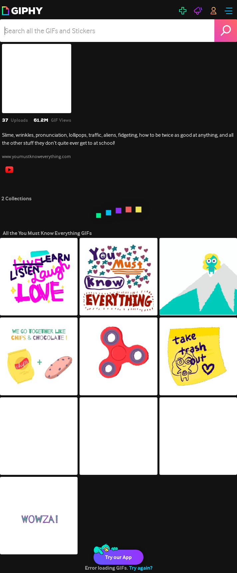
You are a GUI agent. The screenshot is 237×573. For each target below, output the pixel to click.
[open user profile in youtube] (9, 169)
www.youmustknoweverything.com (36, 156)
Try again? (140, 568)
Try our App (118, 557)
